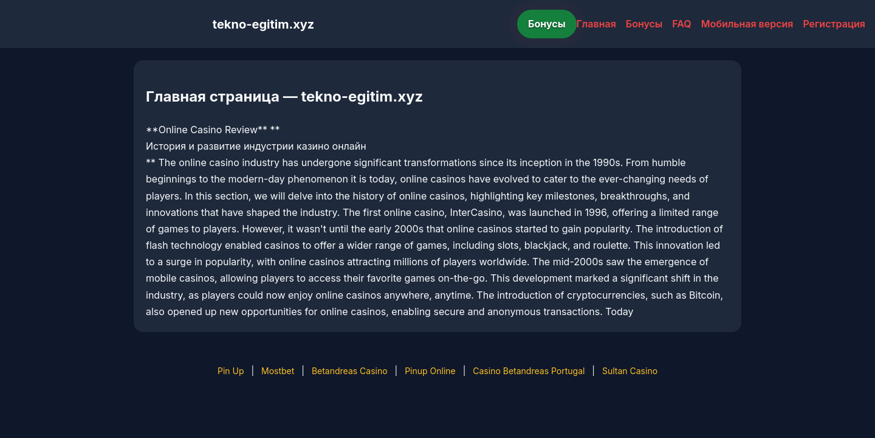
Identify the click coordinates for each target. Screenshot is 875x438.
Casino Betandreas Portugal (529, 371)
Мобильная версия (747, 24)
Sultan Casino (629, 371)
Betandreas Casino (350, 371)
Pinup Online (430, 371)
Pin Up (231, 371)
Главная (596, 24)
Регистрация (834, 24)
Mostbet (277, 371)
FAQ (681, 24)
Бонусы (547, 24)
